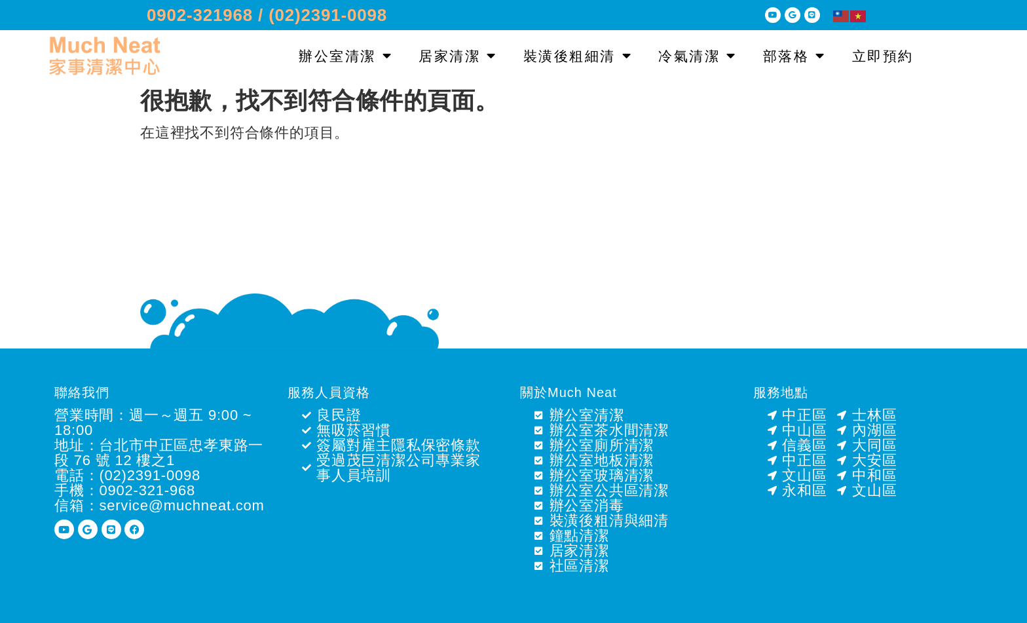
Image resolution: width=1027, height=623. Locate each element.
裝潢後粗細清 (578, 56)
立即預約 (883, 56)
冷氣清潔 (697, 56)
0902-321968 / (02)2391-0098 (267, 15)
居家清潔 (458, 56)
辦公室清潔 (345, 56)
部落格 (794, 56)
